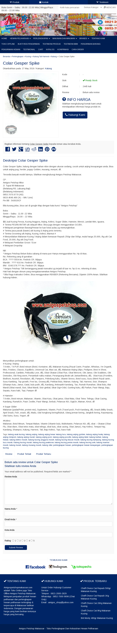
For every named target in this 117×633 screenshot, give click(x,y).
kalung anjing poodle (62, 437)
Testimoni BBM (71, 44)
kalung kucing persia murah (66, 442)
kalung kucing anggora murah (41, 440)
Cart (40, 49)
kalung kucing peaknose (43, 442)
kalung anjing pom (44, 437)
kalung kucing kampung (90, 440)
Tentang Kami (98, 38)
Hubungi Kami (75, 114)
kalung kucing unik (87, 442)
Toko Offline (8, 44)
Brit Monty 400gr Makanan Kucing (97, 618)
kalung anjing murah (26, 437)
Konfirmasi (63, 49)
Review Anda (11, 476)
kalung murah (15, 445)
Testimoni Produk (52, 44)
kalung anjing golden (76, 434)
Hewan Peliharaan (19, 38)
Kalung (54, 56)
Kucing (28, 56)
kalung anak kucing (16, 434)
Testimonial (29, 49)
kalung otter (47, 445)
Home (4, 38)
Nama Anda (10, 509)
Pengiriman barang (91, 44)
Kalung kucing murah (23, 442)
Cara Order (78, 49)
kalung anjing (31, 434)
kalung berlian (95, 437)
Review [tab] (8, 454)
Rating (8, 540)
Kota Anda (9, 530)
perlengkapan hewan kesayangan (86, 445)
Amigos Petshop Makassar (31, 628)
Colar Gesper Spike (21, 63)
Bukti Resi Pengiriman (29, 44)
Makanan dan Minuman (64, 38)
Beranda (6, 56)
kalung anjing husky (94, 434)
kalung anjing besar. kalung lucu (52, 434)
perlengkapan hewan (62, 445)
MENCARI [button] (110, 7)
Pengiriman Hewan (10, 49)
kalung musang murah (31, 445)
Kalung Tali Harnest (41, 56)
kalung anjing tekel (80, 437)
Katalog (50, 49)
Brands (83, 38)
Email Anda (10, 519)
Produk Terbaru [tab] (43, 454)
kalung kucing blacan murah (67, 440)
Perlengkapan (40, 38)
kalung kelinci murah (18, 440)
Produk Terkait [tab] (24, 454)
